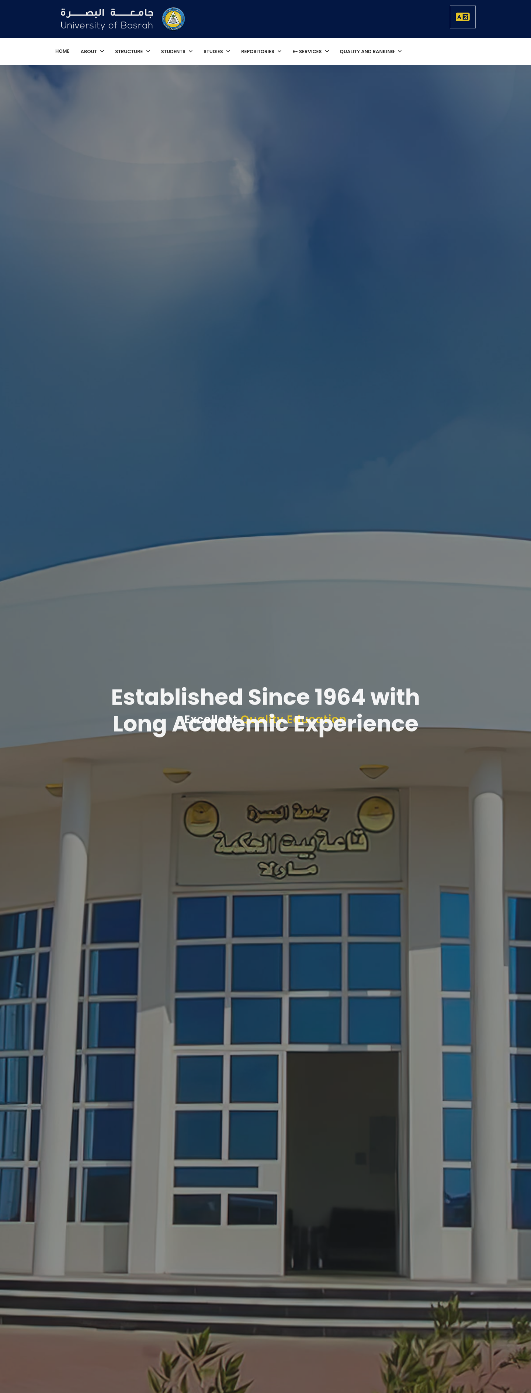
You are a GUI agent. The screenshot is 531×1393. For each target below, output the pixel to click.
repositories (258, 51)
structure (129, 51)
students (174, 51)
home (62, 51)
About (89, 51)
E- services (307, 51)
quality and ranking (368, 51)
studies (214, 51)
